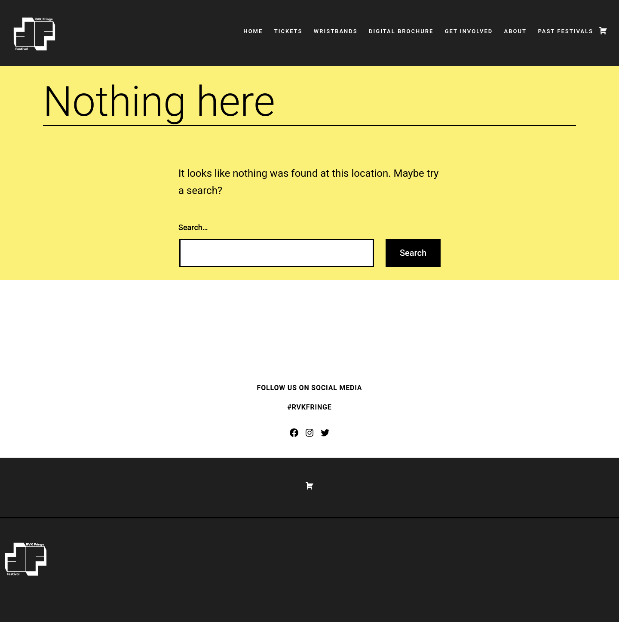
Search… (193, 227)
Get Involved (469, 31)
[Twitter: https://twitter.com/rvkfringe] (325, 432)
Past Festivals (565, 31)
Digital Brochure (401, 31)
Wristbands (336, 31)
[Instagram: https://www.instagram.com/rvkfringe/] (309, 432)
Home (253, 31)
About (515, 31)
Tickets (288, 31)
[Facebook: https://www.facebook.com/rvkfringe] (294, 432)
